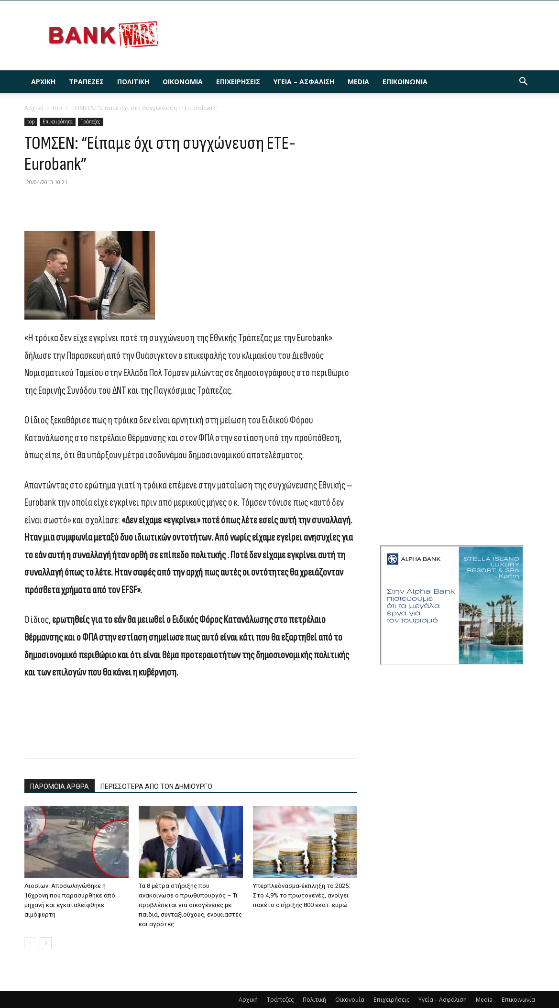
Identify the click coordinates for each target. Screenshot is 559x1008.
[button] (523, 82)
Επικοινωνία (405, 81)
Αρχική (43, 81)
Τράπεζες (86, 81)
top (57, 108)
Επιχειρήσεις (238, 81)
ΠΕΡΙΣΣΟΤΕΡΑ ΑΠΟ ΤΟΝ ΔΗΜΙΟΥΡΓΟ (156, 786)
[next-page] (46, 943)
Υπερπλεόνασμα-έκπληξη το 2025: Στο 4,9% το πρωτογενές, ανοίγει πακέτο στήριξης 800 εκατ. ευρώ (301, 895)
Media (358, 81)
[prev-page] (30, 943)
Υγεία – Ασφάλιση (304, 81)
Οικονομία (183, 81)
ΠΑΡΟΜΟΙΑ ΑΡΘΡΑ (59, 786)
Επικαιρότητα (58, 121)
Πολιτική (133, 81)
